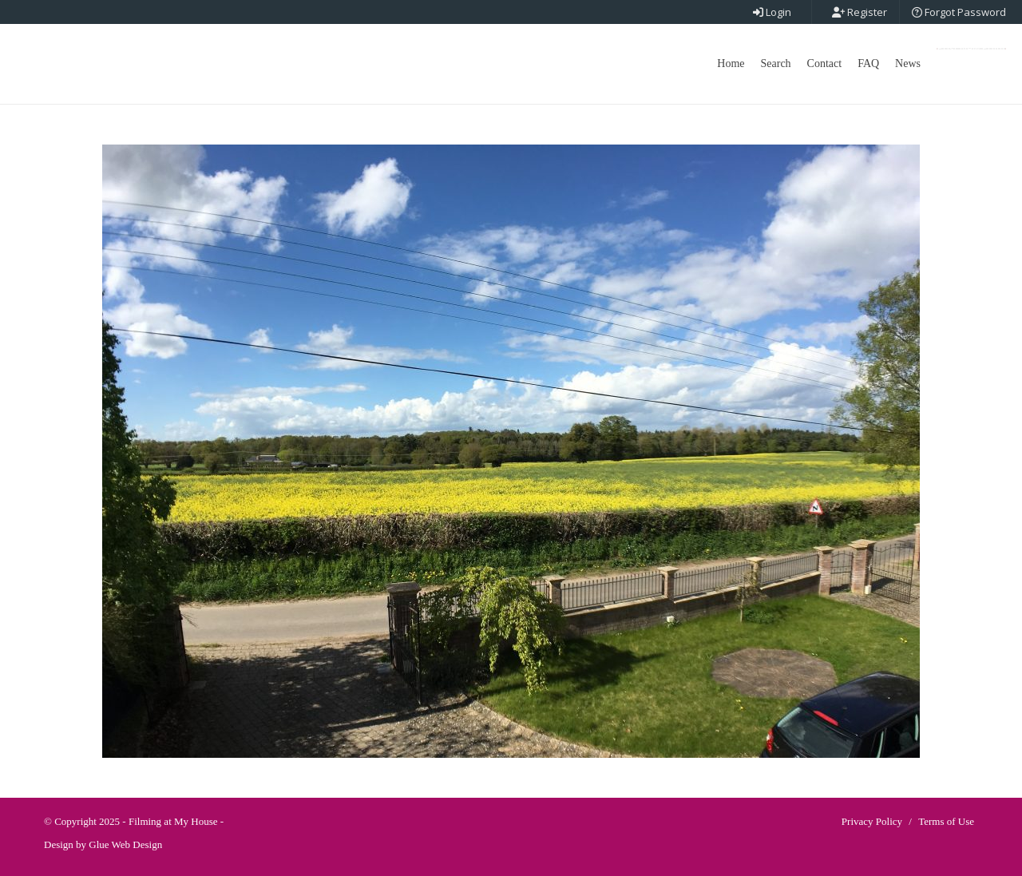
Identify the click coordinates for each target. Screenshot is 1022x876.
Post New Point (971, 49)
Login (772, 12)
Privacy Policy (872, 821)
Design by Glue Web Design (103, 844)
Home (730, 63)
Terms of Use (946, 821)
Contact (824, 63)
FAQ (868, 63)
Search (776, 63)
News (908, 63)
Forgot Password (959, 12)
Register (859, 12)
